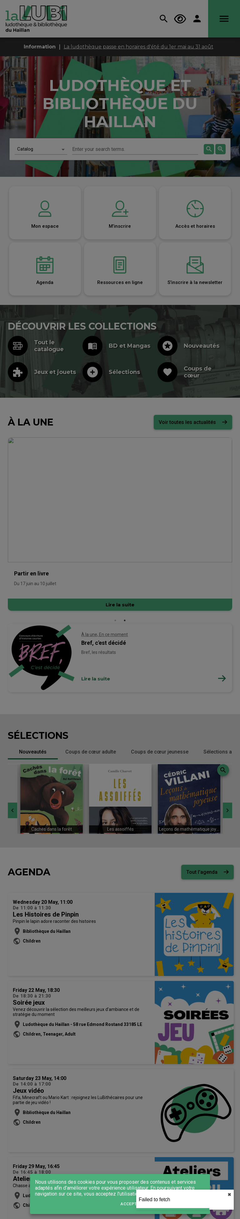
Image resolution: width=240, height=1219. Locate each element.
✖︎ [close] (229, 1194)
